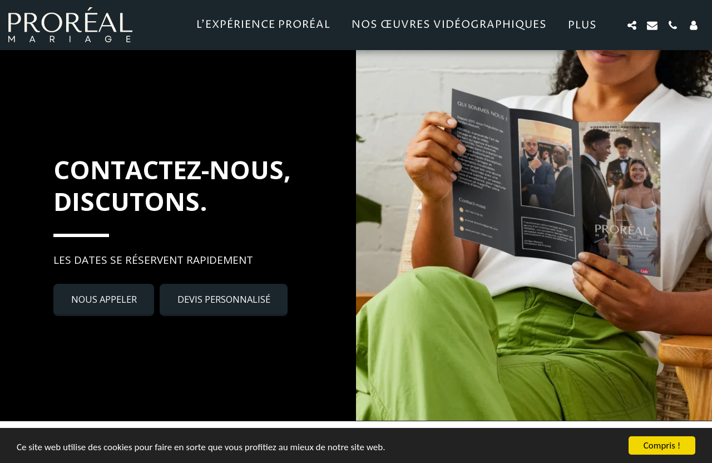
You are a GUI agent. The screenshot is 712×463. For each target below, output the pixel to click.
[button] (631, 25)
